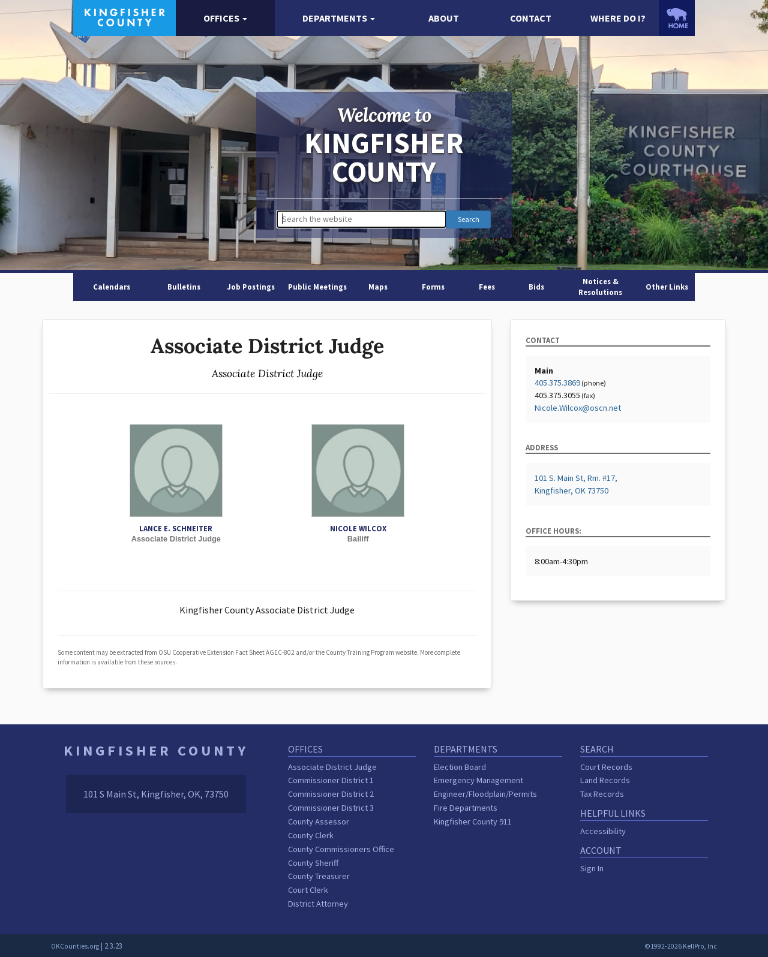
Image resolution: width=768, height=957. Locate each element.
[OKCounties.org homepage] (677, 18)
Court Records (606, 767)
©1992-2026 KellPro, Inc (680, 946)
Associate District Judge (332, 767)
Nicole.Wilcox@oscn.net (578, 407)
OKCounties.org (75, 946)
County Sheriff (313, 862)
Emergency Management (478, 780)
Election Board (460, 767)
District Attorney (318, 903)
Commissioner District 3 (331, 807)
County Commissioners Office (341, 849)
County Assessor (318, 821)
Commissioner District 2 (331, 794)
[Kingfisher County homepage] (124, 17)
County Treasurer (319, 876)
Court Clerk (308, 889)
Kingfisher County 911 (473, 821)
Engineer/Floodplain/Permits (485, 794)
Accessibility (603, 831)
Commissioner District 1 (331, 780)
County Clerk (311, 835)
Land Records (605, 780)
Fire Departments (465, 807)
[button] (225, 18)
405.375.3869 (557, 382)
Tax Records (602, 794)
